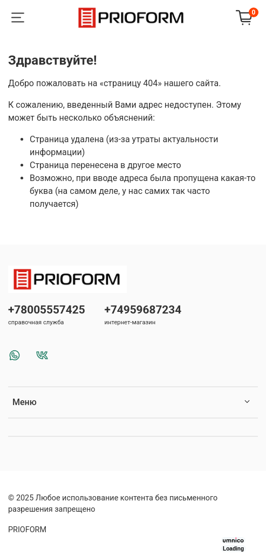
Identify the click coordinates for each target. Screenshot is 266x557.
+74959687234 (143, 309)
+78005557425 (46, 309)
